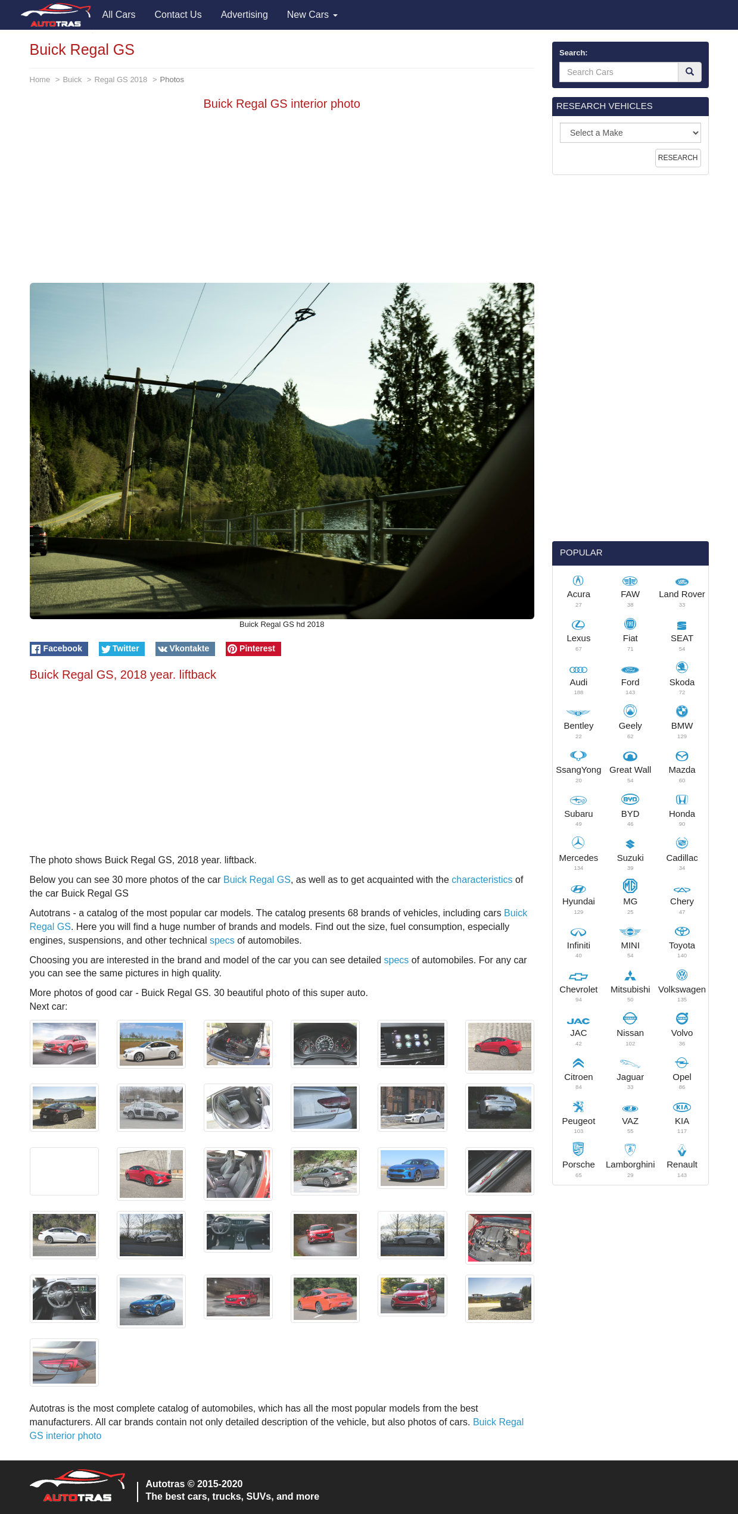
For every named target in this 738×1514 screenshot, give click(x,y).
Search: (573, 52)
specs (222, 940)
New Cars (312, 15)
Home (40, 79)
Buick (72, 79)
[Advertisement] (282, 199)
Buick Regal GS (257, 880)
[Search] (690, 72)
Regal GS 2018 (120, 79)
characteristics (481, 880)
